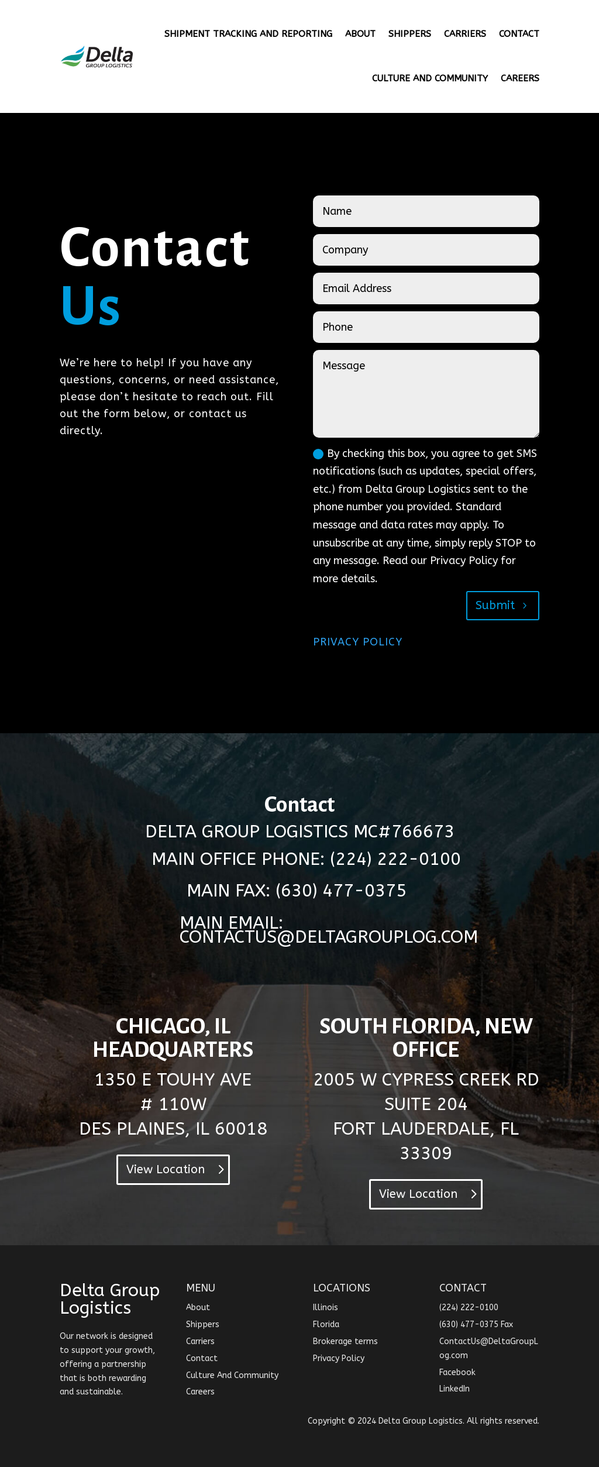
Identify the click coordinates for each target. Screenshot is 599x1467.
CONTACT (519, 34)
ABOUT (360, 34)
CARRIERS (465, 34)
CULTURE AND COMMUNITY (430, 78)
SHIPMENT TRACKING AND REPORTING (248, 34)
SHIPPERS (409, 34)
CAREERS (520, 78)
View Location (165, 1169)
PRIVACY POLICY (357, 641)
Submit (495, 605)
